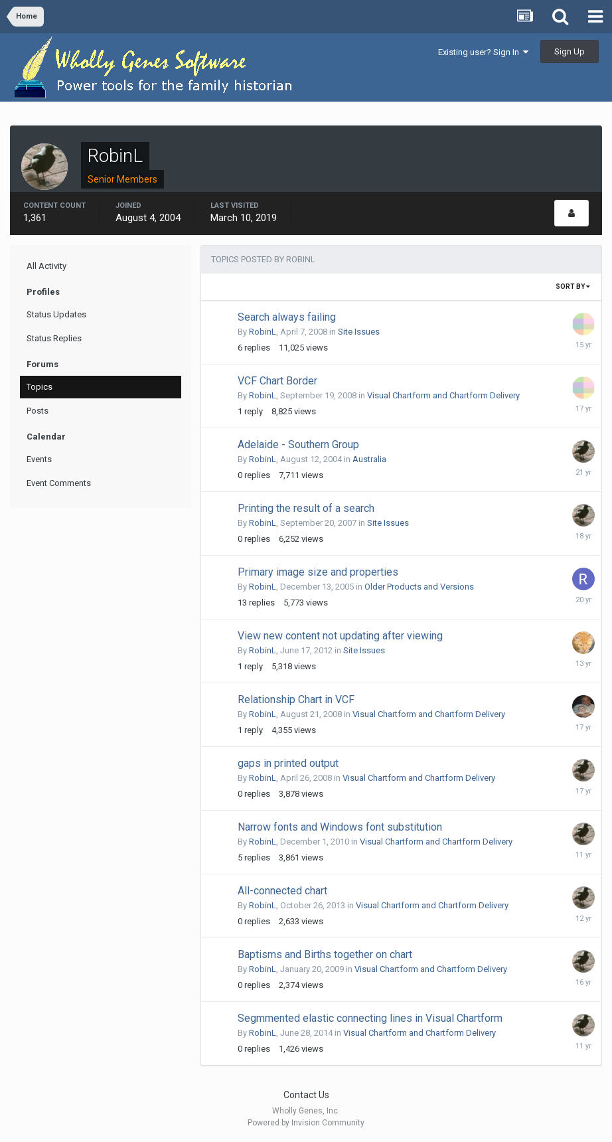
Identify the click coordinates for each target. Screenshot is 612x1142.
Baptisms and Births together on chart (325, 954)
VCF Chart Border (277, 380)
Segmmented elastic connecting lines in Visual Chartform (370, 1018)
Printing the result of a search (306, 508)
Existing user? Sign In (483, 52)
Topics (39, 387)
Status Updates (56, 314)
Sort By (573, 286)
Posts (37, 411)
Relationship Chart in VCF (296, 699)
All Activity (46, 266)
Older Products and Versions (419, 587)
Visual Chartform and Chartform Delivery (443, 395)
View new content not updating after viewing (340, 635)
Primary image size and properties (318, 572)
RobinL (262, 332)
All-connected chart (282, 890)
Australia (369, 459)
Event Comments (59, 483)
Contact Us (306, 1095)
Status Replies (54, 338)
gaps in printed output (288, 763)
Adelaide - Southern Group (298, 444)
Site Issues (359, 332)
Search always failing (287, 317)
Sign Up (569, 51)
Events (39, 459)
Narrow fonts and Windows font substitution (340, 827)
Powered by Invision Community (306, 1122)
